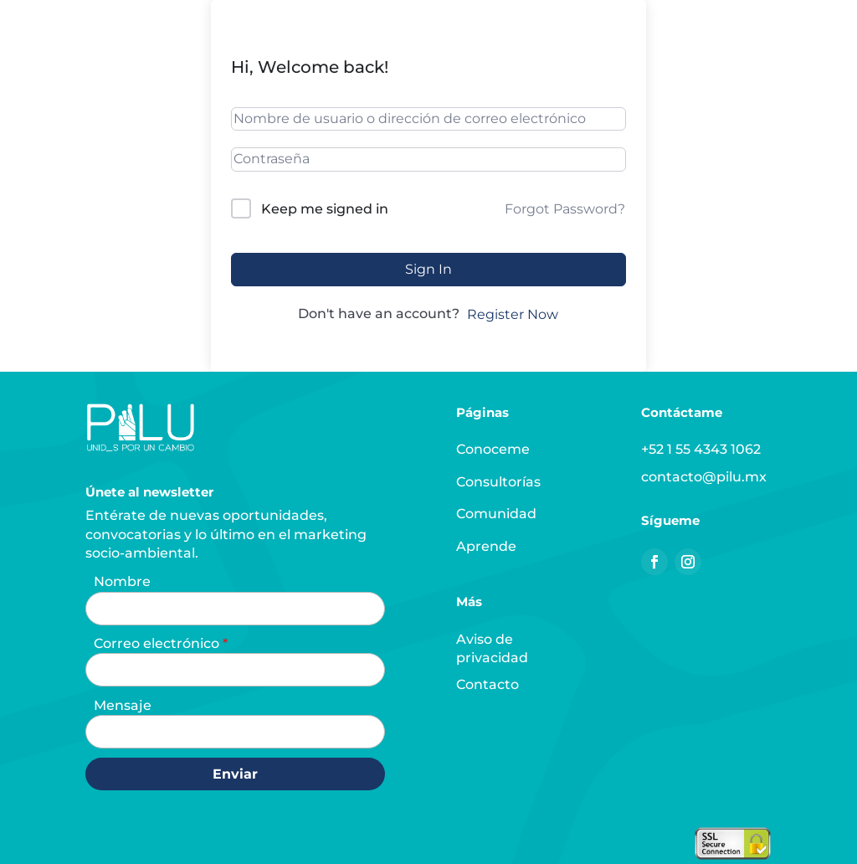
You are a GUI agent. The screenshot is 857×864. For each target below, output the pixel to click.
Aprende (486, 546)
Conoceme (493, 449)
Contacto (487, 684)
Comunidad (496, 514)
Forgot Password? (565, 209)
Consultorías (498, 482)
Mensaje (122, 705)
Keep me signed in (324, 209)
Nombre (122, 581)
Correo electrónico (158, 643)
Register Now (512, 314)
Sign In (428, 269)
